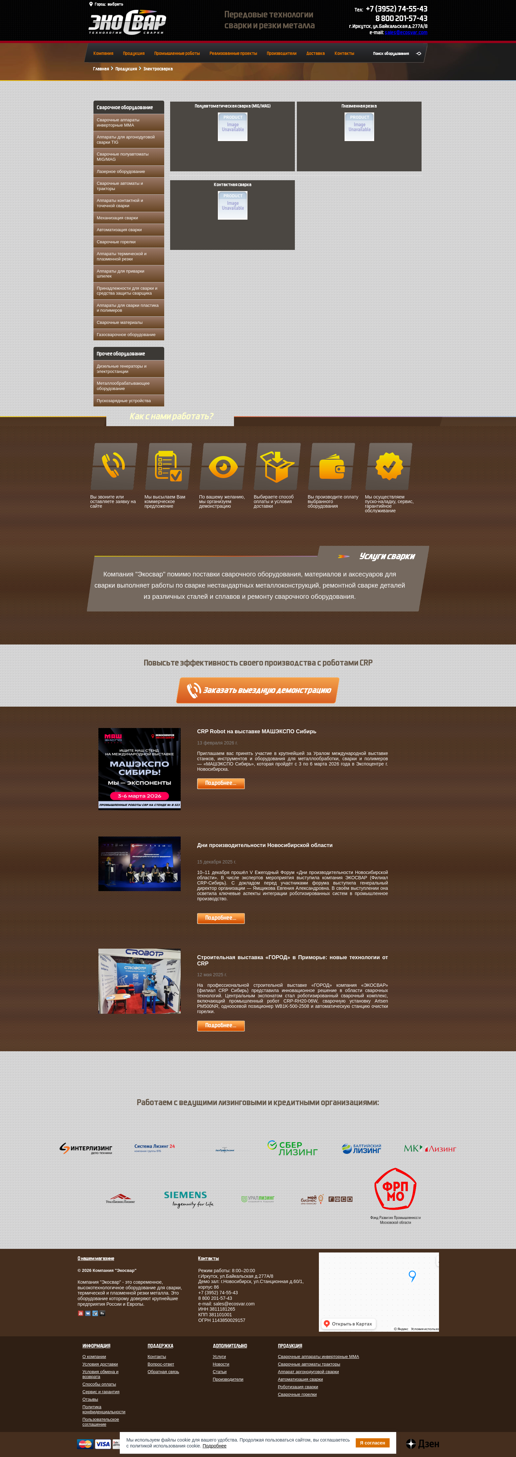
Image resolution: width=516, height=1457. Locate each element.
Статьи (220, 1371)
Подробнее (215, 1445)
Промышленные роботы (177, 53)
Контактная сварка (232, 201)
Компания (103, 53)
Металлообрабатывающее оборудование (123, 386)
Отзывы (90, 1399)
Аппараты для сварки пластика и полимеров (128, 308)
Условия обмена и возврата (101, 1374)
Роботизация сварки (298, 1386)
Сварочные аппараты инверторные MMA (118, 122)
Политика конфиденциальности (104, 1409)
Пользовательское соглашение (101, 1422)
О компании (94, 1356)
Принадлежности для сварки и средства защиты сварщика (127, 291)
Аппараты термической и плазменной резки (121, 256)
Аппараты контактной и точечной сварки (120, 203)
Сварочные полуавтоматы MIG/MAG (123, 157)
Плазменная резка (359, 122)
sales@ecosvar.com (406, 32)
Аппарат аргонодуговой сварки (308, 1371)
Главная (101, 69)
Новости (221, 1364)
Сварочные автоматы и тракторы (120, 186)
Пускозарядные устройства (124, 400)
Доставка (315, 53)
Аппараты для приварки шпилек (120, 274)
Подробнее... (220, 783)
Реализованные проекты (233, 53)
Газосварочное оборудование (126, 334)
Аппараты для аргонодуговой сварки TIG (126, 139)
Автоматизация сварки (119, 229)
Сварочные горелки (116, 241)
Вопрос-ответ (161, 1364)
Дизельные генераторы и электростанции (121, 369)
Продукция (133, 53)
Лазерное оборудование (121, 171)
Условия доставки (100, 1364)
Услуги (219, 1356)
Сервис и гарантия (101, 1391)
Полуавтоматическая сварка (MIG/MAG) (233, 122)
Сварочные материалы (119, 322)
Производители (282, 53)
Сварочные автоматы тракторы (309, 1364)
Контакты (344, 53)
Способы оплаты (99, 1384)
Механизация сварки (117, 217)
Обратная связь (163, 1371)
